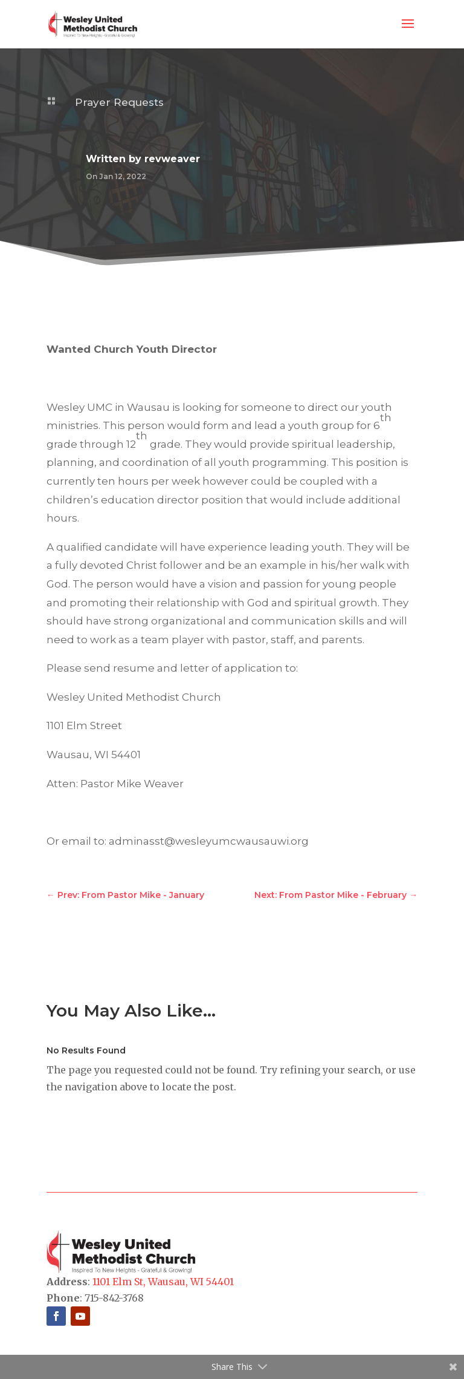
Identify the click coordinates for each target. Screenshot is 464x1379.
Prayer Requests (119, 102)
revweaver (172, 159)
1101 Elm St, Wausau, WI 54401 (163, 1282)
